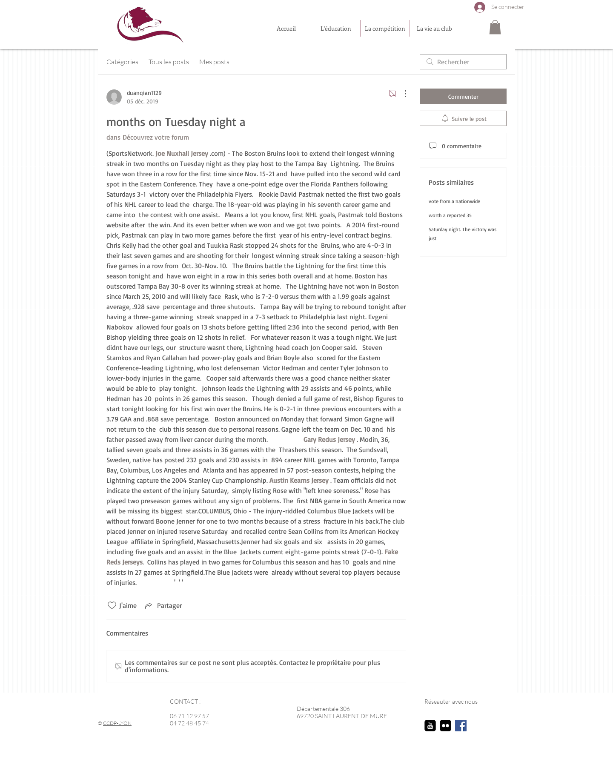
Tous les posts (169, 61)
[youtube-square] (430, 725)
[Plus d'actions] (401, 94)
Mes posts (214, 61)
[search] (463, 61)
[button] (495, 27)
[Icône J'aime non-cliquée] (111, 605)
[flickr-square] (445, 725)
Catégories (122, 61)
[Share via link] (162, 605)
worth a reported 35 (450, 215)
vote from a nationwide (454, 201)
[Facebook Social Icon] (461, 725)
